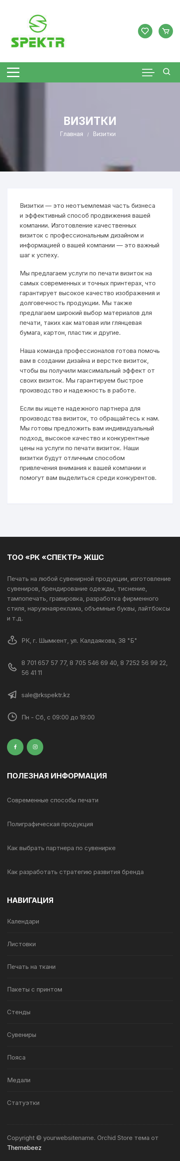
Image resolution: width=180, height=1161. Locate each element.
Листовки (21, 944)
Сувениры (21, 1035)
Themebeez (24, 1148)
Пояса (16, 1057)
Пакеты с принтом (34, 989)
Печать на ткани (31, 967)
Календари (23, 921)
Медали (18, 1080)
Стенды (18, 1012)
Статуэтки (23, 1103)
